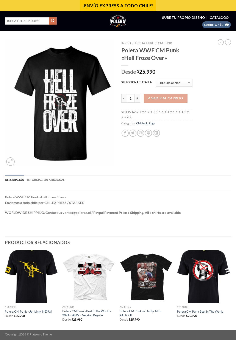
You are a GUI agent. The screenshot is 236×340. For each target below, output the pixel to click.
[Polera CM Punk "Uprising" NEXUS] (31, 277)
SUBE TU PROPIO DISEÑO (183, 17)
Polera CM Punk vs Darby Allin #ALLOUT (140, 313)
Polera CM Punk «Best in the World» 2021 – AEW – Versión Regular (86, 313)
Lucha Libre (144, 43)
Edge (152, 123)
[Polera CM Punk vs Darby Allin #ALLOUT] (146, 277)
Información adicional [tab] (46, 180)
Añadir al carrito (165, 98)
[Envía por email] (140, 133)
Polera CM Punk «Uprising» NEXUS (28, 311)
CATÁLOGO (219, 17)
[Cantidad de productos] (130, 98)
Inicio (126, 43)
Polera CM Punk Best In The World (200, 311)
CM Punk (165, 43)
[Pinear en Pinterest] (148, 133)
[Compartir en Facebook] (125, 133)
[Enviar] (52, 21)
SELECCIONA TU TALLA (136, 82)
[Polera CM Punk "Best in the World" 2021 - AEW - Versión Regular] (89, 277)
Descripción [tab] (14, 180)
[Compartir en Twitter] (132, 133)
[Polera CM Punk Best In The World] (203, 277)
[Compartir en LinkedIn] (156, 133)
